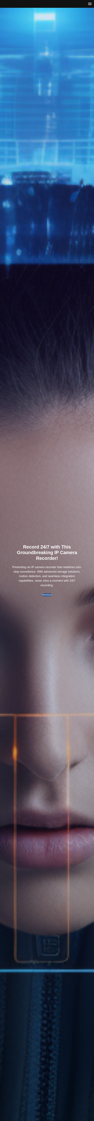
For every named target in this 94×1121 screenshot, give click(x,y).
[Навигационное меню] (90, 4)
